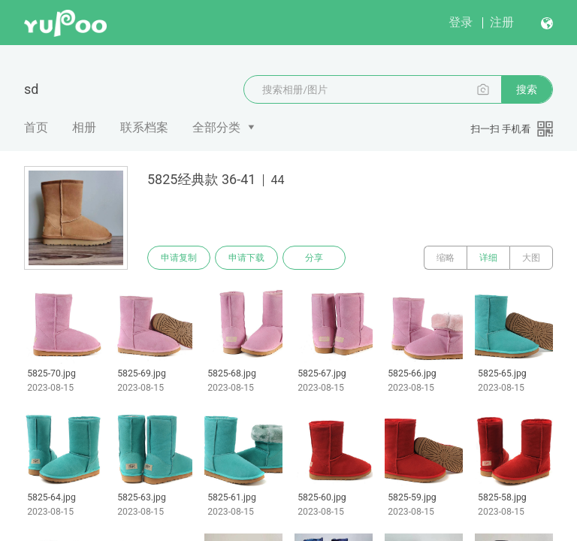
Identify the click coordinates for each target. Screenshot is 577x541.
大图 (531, 257)
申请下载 (246, 257)
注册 (502, 22)
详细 (488, 257)
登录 (461, 22)
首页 (36, 127)
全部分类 (216, 127)
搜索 (526, 89)
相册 (84, 127)
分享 (314, 257)
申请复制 (179, 257)
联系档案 (144, 127)
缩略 (446, 257)
